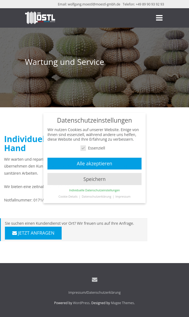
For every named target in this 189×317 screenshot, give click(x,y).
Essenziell (92, 146)
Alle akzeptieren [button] (94, 162)
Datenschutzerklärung (104, 292)
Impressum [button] (122, 195)
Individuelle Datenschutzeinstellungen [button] (94, 189)
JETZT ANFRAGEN (33, 233)
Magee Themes (122, 303)
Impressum (77, 292)
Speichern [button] (94, 177)
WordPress (81, 303)
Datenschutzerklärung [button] (97, 195)
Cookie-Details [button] (68, 195)
